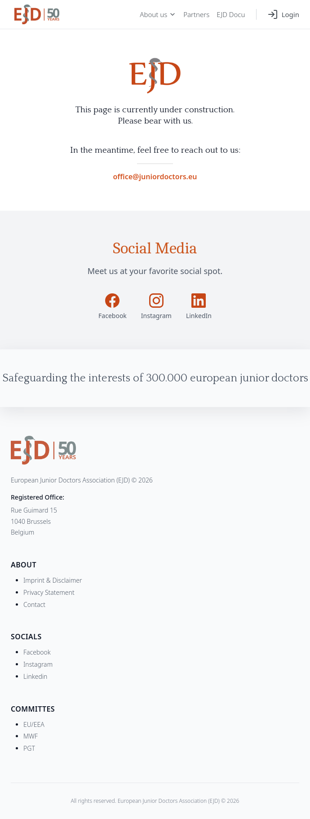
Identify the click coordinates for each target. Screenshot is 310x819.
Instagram (38, 664)
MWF (30, 736)
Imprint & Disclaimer (52, 580)
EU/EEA (33, 724)
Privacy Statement (49, 592)
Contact (34, 604)
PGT (29, 748)
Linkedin (35, 676)
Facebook (37, 652)
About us (158, 14)
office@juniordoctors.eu (155, 177)
